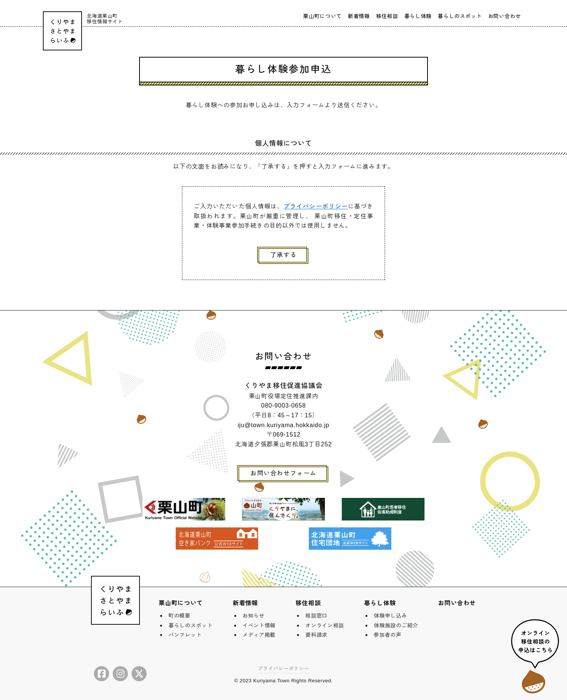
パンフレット (185, 635)
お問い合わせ (504, 16)
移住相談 (387, 16)
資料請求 (316, 635)
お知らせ (254, 616)
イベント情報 (259, 625)
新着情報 (359, 16)
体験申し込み (390, 616)
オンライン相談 (324, 625)
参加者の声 (388, 635)
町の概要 (179, 616)
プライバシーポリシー (316, 206)
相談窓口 (316, 616)
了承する (283, 255)
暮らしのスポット (460, 16)
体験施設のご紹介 (396, 625)
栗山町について (322, 16)
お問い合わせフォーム (283, 473)
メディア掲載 (259, 635)
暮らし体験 (418, 16)
